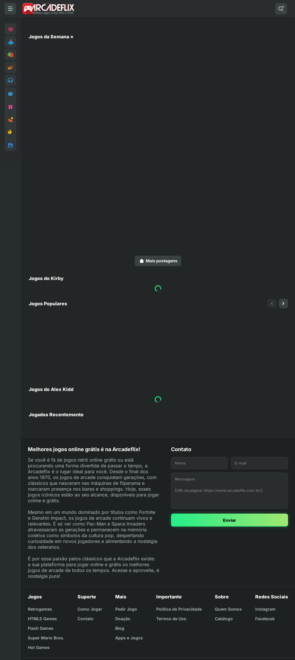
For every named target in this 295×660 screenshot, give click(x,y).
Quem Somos (228, 609)
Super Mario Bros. (46, 637)
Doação (122, 618)
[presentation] (271, 303)
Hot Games (39, 647)
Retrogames (40, 609)
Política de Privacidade (179, 609)
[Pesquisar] (281, 9)
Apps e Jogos (129, 637)
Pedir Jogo (126, 609)
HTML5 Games (42, 618)
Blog (119, 628)
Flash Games (40, 628)
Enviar (229, 520)
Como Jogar (90, 609)
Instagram (265, 609)
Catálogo (224, 618)
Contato (85, 618)
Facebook (265, 618)
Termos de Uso (171, 618)
